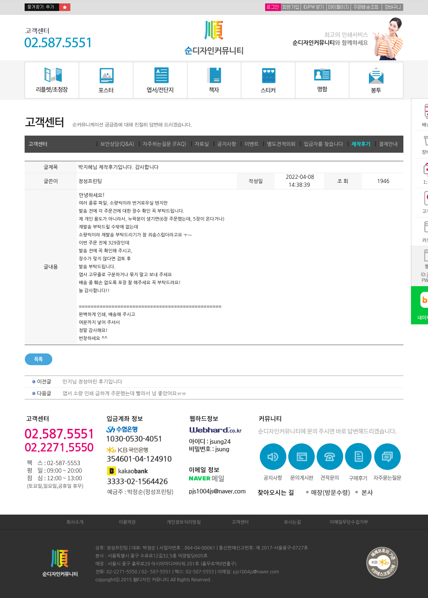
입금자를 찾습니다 (323, 144)
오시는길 (292, 522)
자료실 (202, 144)
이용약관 (127, 522)
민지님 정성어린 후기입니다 (92, 381)
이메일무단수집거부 (349, 522)
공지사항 (226, 144)
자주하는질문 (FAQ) (164, 144)
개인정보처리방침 (184, 522)
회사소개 (74, 522)
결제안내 (388, 144)
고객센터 (239, 522)
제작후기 (360, 144)
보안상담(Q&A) (117, 144)
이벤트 (251, 144)
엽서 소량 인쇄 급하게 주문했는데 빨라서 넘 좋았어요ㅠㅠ (124, 393)
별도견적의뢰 (281, 144)
